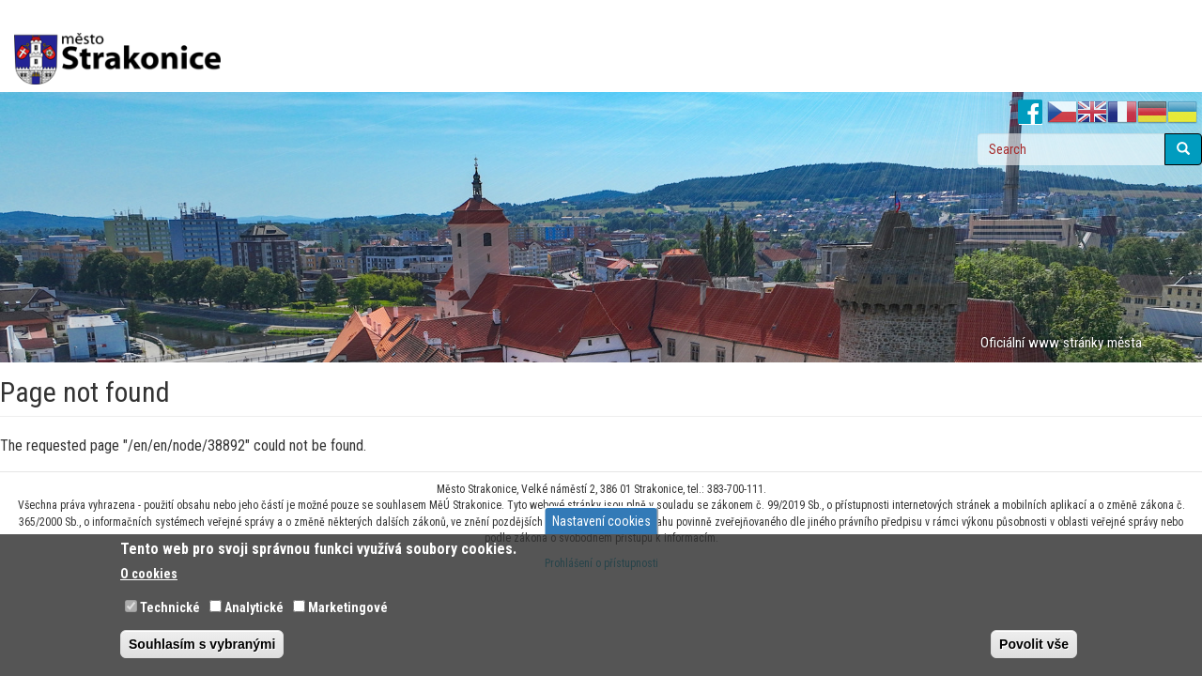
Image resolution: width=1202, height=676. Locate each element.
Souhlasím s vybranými (202, 644)
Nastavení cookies (601, 521)
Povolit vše (1034, 644)
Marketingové (348, 607)
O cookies (148, 573)
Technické (170, 607)
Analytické (254, 607)
